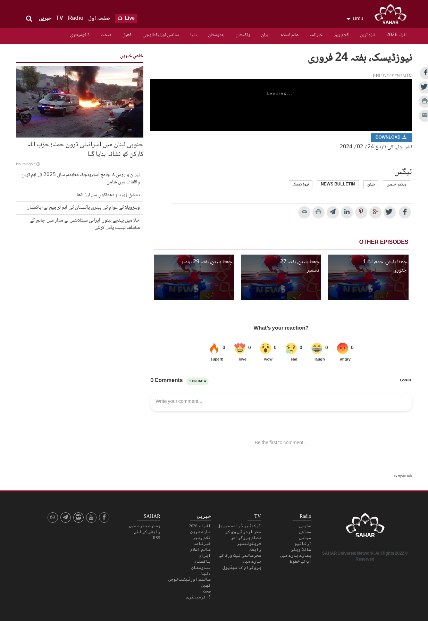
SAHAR (393, 15)
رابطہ (255, 549)
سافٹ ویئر (301, 549)
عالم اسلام (289, 35)
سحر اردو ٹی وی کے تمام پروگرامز (243, 534)
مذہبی (305, 525)
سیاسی (305, 537)
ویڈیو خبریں (396, 184)
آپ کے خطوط (300, 561)
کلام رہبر (341, 35)
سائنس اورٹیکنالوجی (161, 35)
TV (59, 18)
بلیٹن (371, 184)
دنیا (193, 35)
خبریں (45, 18)
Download (392, 137)
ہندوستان (216, 35)
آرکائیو (302, 543)
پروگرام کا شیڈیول (242, 567)
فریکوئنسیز (249, 543)
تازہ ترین (367, 35)
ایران (265, 35)
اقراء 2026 (396, 35)
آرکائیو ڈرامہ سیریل (239, 525)
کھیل (127, 35)
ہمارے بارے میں (295, 555)
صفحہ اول (99, 18)
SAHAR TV (365, 527)
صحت (106, 35)
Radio (75, 18)
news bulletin (338, 184)
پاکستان (243, 35)
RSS (156, 537)
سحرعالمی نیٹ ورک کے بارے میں (240, 558)
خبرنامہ (316, 35)
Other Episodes (384, 242)
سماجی (305, 531)
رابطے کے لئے (147, 531)
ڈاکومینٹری (80, 35)
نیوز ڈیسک (301, 184)
